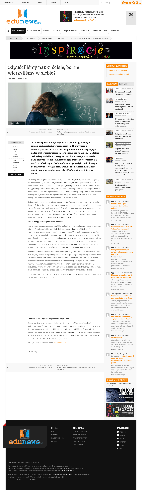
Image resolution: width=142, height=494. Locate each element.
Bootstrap (11, 477)
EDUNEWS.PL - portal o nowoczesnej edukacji (58, 474)
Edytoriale (114, 31)
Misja (53, 432)
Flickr (137, 2)
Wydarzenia (25, 2)
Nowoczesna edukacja (52, 32)
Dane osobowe (78, 444)
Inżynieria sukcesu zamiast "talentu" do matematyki (123, 136)
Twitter (130, 2)
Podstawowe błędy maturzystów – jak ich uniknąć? (124, 106)
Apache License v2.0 (57, 477)
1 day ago (115, 243)
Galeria (53, 2)
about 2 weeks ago (118, 374)
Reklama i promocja (80, 432)
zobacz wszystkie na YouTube (85, 20)
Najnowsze (112, 84)
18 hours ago (116, 220)
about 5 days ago (117, 268)
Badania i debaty (19, 32)
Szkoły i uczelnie (34, 32)
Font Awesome (12, 480)
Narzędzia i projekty (71, 32)
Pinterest (134, 2)
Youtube (127, 2)
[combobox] (110, 2)
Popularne (123, 84)
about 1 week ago (117, 331)
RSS (140, 2)
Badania (61, 38)
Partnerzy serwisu (80, 438)
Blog (66, 2)
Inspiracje (85, 32)
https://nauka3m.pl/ (60, 343)
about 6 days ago (117, 289)
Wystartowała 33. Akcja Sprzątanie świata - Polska (122, 151)
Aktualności (8, 2)
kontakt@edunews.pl (67, 470)
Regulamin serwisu (80, 435)
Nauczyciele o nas (57, 438)
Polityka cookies (79, 441)
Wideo (40, 2)
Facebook (123, 2)
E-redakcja (55, 435)
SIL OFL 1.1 (33, 480)
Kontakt (54, 441)
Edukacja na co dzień (100, 32)
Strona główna (8, 31)
